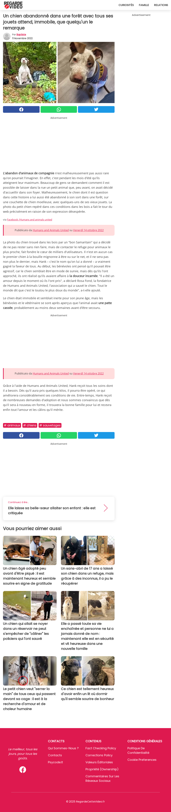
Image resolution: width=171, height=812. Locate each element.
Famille (144, 5)
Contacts (55, 755)
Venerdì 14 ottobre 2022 (88, 230)
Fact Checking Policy (101, 748)
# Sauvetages (50, 425)
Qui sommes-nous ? (63, 748)
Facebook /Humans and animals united (29, 219)
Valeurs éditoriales (99, 762)
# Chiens (29, 425)
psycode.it (55, 762)
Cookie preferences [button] (141, 760)
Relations (161, 5)
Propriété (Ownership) (102, 769)
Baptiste (21, 34)
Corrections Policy (99, 755)
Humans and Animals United (51, 230)
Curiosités (126, 5)
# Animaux (12, 425)
